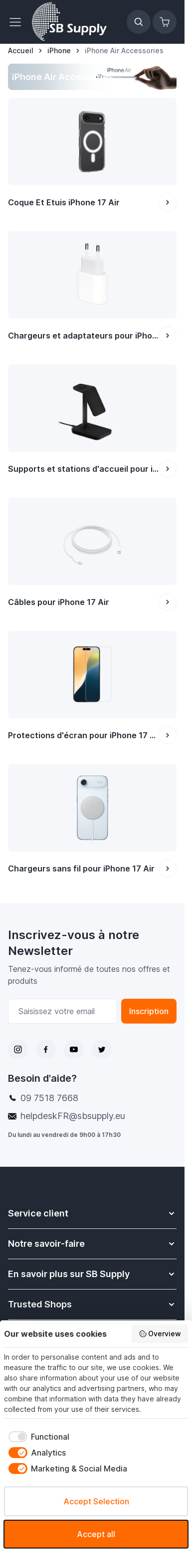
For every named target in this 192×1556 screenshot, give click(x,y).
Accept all (96, 1534)
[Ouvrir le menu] (18, 22)
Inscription (149, 1011)
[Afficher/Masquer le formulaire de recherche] (139, 22)
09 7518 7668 (49, 1098)
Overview (160, 1333)
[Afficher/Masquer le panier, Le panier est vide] (165, 22)
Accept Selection (96, 1501)
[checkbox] (36, 1437)
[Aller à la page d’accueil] (20, 51)
